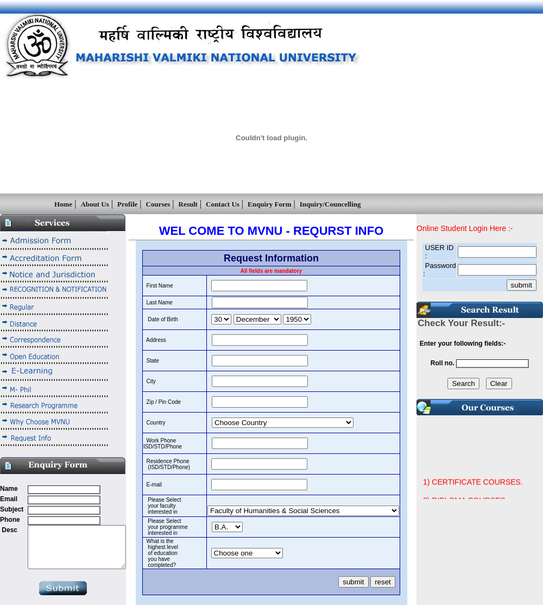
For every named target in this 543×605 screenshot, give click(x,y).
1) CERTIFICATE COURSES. (473, 488)
